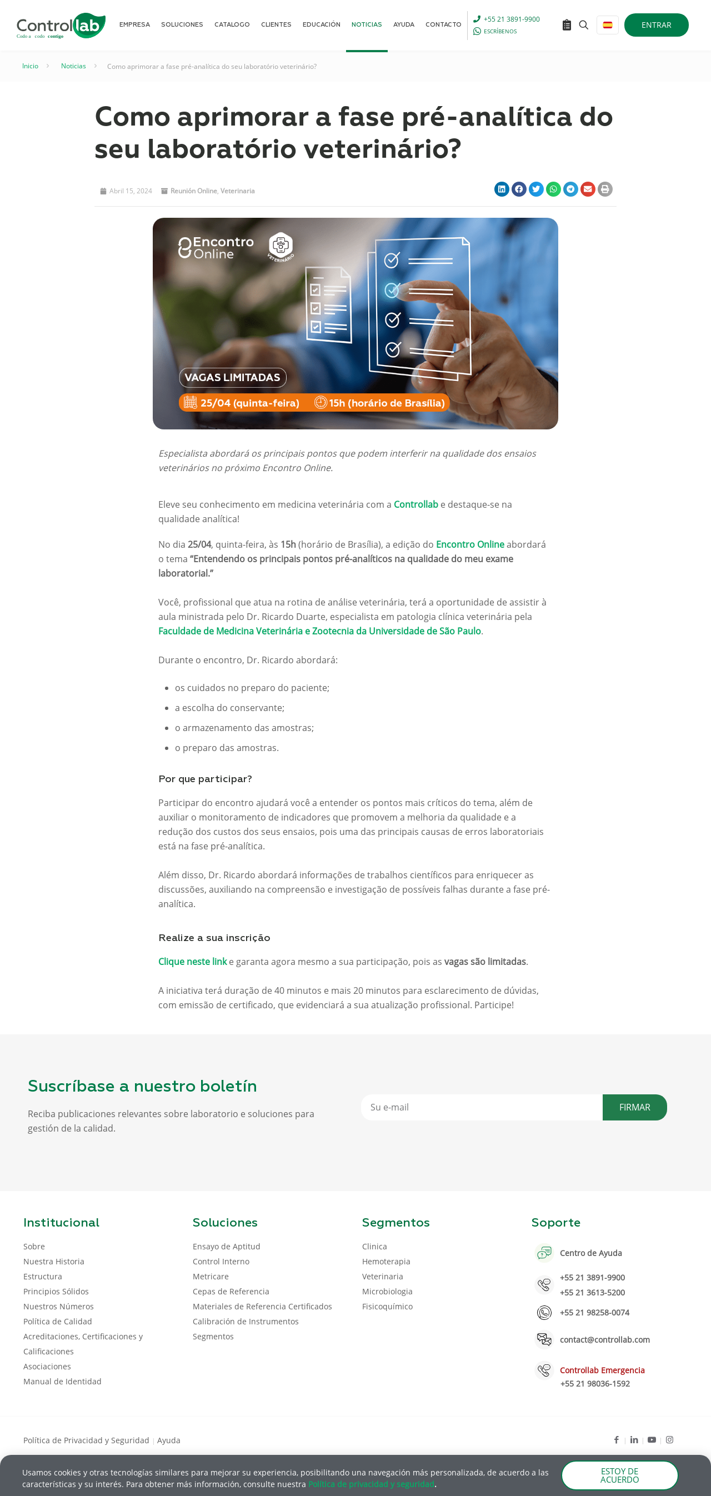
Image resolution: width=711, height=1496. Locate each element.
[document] (355, 748)
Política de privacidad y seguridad (371, 1485)
